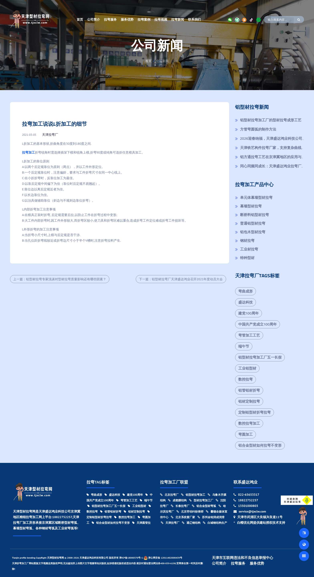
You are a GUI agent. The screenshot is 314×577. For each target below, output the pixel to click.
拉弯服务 (110, 19)
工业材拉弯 (249, 249)
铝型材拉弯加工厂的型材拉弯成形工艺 (270, 120)
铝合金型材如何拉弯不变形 (260, 445)
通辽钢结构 (191, 523)
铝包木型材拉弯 (252, 232)
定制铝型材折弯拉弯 (254, 412)
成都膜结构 (177, 500)
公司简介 (93, 19)
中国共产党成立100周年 (257, 324)
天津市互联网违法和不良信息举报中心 (242, 558)
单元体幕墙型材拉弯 (256, 197)
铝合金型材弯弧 (204, 506)
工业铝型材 (247, 368)
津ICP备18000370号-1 (131, 557)
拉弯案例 (144, 19)
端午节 (243, 346)
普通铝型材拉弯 (252, 223)
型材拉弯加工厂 (201, 500)
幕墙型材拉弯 (251, 206)
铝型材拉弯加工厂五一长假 (260, 357)
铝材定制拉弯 (249, 401)
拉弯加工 (28, 152)
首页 (80, 19)
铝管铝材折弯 (249, 390)
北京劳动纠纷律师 (189, 511)
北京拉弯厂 (169, 495)
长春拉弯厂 (180, 506)
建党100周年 (248, 313)
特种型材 (247, 257)
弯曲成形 (245, 291)
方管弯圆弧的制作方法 (258, 129)
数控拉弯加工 (249, 423)
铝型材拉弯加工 (193, 495)
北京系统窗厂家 (183, 517)
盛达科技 (245, 302)
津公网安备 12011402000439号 (163, 558)
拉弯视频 (160, 19)
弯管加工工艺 (249, 335)
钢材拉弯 (247, 240)
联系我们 (194, 19)
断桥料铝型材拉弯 (254, 214)
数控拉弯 (245, 379)
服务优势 (127, 19)
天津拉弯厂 (50, 135)
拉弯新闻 (177, 19)
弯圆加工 (245, 434)
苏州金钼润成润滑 (210, 517)
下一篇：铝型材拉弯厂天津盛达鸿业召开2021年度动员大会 (181, 279)
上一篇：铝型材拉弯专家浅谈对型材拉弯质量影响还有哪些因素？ (59, 279)
